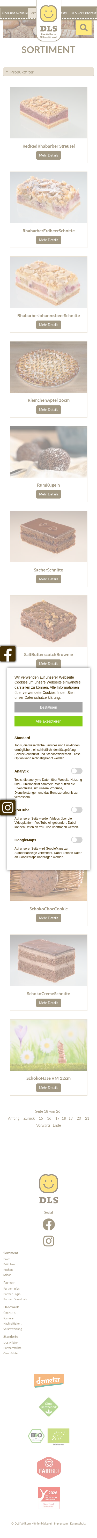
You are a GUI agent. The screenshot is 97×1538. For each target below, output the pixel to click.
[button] (48, 707)
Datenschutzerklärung (42, 697)
